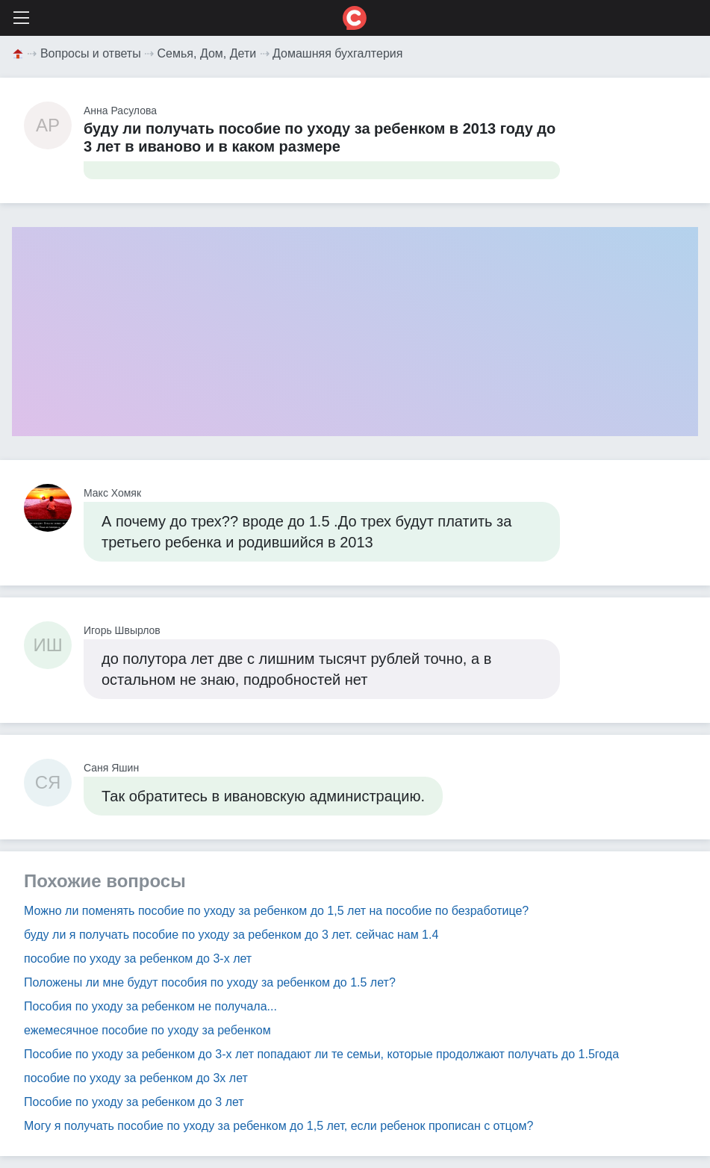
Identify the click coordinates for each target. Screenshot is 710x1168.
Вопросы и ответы (90, 53)
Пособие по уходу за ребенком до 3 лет (134, 1102)
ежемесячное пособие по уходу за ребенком (147, 1030)
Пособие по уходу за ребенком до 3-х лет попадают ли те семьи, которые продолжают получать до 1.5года (321, 1054)
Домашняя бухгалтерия (337, 53)
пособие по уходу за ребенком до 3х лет (136, 1078)
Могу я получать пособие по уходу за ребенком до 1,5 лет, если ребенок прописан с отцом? (278, 1125)
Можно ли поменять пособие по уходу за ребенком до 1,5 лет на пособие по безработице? (276, 910)
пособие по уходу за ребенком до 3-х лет (138, 958)
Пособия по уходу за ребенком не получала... (150, 1006)
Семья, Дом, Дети (207, 53)
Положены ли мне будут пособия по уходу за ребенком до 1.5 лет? (210, 982)
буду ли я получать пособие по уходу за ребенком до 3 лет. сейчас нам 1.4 (231, 934)
